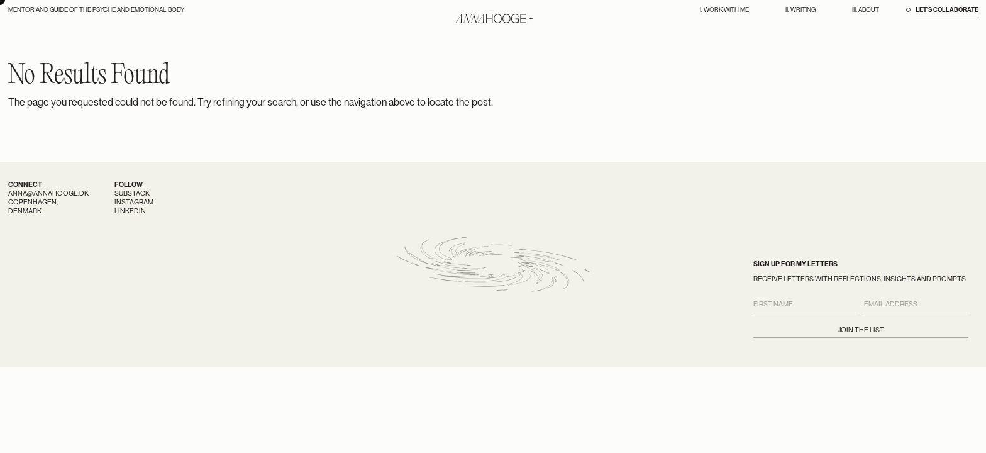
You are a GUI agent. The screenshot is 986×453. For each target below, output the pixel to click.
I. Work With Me (724, 10)
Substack (132, 193)
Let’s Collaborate (947, 10)
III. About (865, 10)
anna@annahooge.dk (48, 193)
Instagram (133, 202)
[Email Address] (916, 304)
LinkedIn (130, 211)
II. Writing (800, 10)
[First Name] (805, 304)
